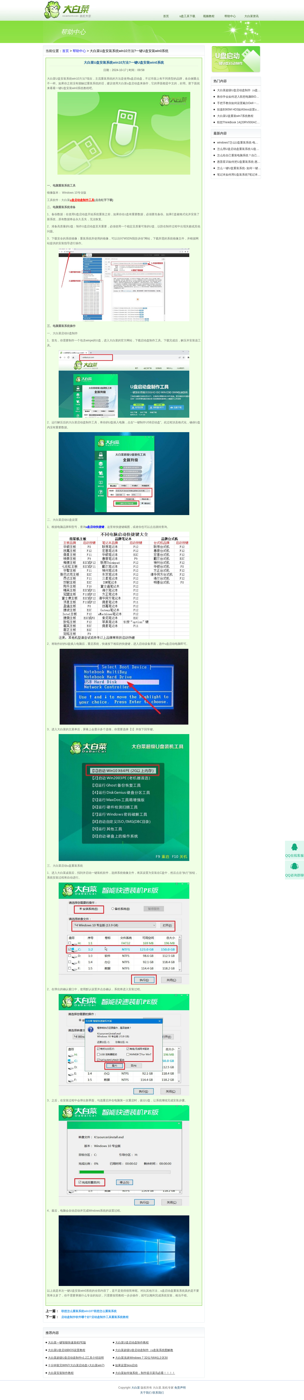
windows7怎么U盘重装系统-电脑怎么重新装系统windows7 (239, 142)
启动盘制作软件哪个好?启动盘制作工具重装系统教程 (94, 1317)
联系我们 (158, 1392)
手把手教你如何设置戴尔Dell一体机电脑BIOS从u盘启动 (239, 103)
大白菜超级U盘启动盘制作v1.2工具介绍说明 (76, 1357)
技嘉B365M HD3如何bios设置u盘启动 (239, 109)
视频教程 (208, 16)
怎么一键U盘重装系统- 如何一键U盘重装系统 (239, 168)
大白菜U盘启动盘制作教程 (132, 1342)
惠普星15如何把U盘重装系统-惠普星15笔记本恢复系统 (239, 161)
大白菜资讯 (251, 16)
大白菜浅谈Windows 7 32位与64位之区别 (141, 1357)
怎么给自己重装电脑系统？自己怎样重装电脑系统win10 (239, 155)
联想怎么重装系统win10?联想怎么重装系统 (89, 1311)
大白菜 (135, 1387)
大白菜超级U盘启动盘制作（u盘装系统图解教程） (144, 1350)
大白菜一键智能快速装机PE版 (67, 1342)
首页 (166, 16)
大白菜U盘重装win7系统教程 (235, 116)
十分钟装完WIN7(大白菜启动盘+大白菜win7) (76, 1365)
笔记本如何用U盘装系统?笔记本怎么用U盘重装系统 (239, 174)
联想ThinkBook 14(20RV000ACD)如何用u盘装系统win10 (239, 122)
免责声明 (180, 1387)
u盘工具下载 (187, 16)
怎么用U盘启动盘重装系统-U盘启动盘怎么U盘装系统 (239, 149)
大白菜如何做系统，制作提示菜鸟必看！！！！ (145, 1373)
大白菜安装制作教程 (61, 1373)
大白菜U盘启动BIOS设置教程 (66, 1350)
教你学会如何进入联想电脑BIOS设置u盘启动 (239, 96)
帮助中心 (230, 16)
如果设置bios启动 (126, 1365)
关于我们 (146, 1392)
